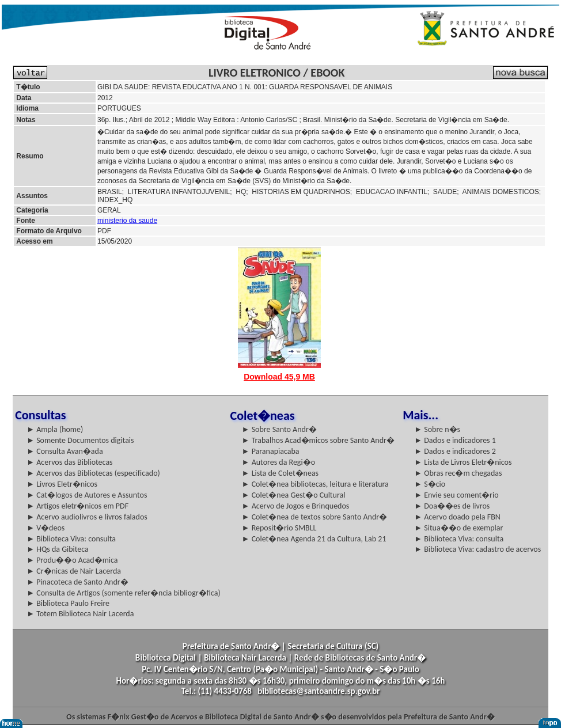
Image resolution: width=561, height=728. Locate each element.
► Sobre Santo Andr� (279, 429)
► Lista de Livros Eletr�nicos (462, 462)
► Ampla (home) (54, 429)
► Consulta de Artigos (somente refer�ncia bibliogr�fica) (123, 593)
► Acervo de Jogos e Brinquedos (296, 506)
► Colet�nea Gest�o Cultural (294, 495)
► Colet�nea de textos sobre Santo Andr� (315, 517)
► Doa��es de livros (452, 506)
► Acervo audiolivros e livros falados (86, 517)
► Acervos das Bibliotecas (69, 462)
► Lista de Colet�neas (280, 473)
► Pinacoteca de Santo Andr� (77, 582)
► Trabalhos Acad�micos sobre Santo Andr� (318, 440)
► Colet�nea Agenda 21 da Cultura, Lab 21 (314, 539)
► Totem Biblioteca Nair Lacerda (80, 614)
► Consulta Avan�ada (64, 451)
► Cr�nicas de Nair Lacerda (73, 571)
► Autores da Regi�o (278, 462)
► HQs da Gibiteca (57, 549)
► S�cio (429, 484)
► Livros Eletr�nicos (61, 484)
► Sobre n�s (437, 429)
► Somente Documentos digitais (80, 440)
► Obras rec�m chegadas (458, 473)
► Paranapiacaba (271, 451)
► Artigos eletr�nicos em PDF (77, 506)
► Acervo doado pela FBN (457, 517)
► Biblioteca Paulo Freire (67, 603)
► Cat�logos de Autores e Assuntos (86, 495)
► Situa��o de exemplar (458, 528)
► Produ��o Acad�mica (71, 560)
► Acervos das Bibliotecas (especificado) (93, 473)
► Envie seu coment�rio (456, 495)
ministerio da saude (127, 221)
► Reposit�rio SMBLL (279, 528)
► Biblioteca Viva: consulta (71, 539)
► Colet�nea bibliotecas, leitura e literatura (315, 484)
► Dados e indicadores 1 (455, 440)
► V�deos (45, 528)
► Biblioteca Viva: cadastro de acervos (477, 549)
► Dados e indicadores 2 (455, 451)
